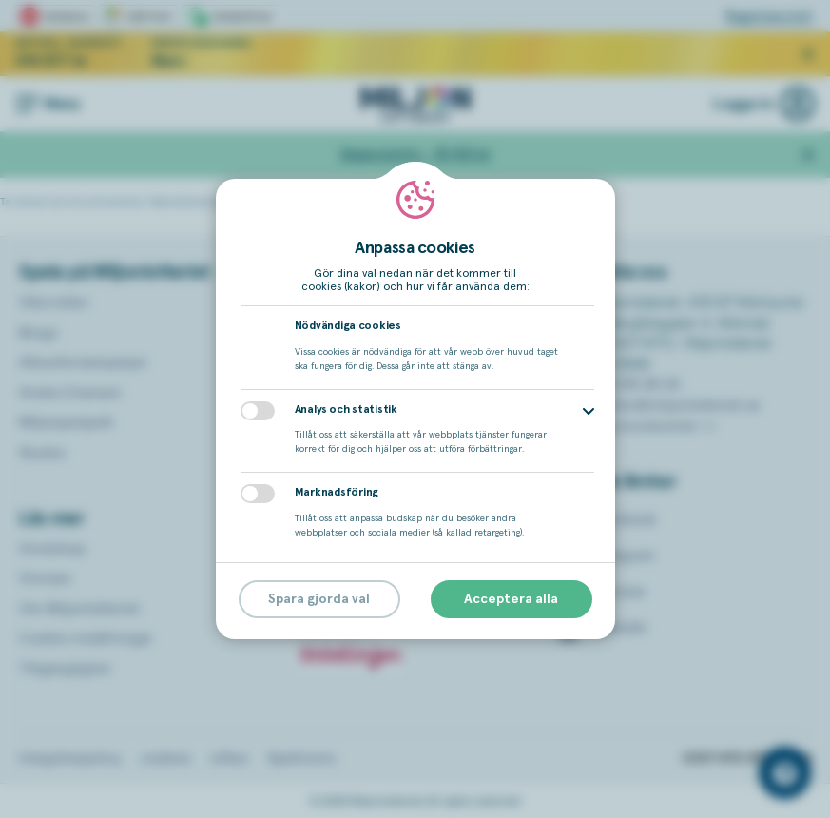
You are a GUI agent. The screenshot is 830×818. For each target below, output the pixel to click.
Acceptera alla (511, 599)
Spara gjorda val (319, 599)
